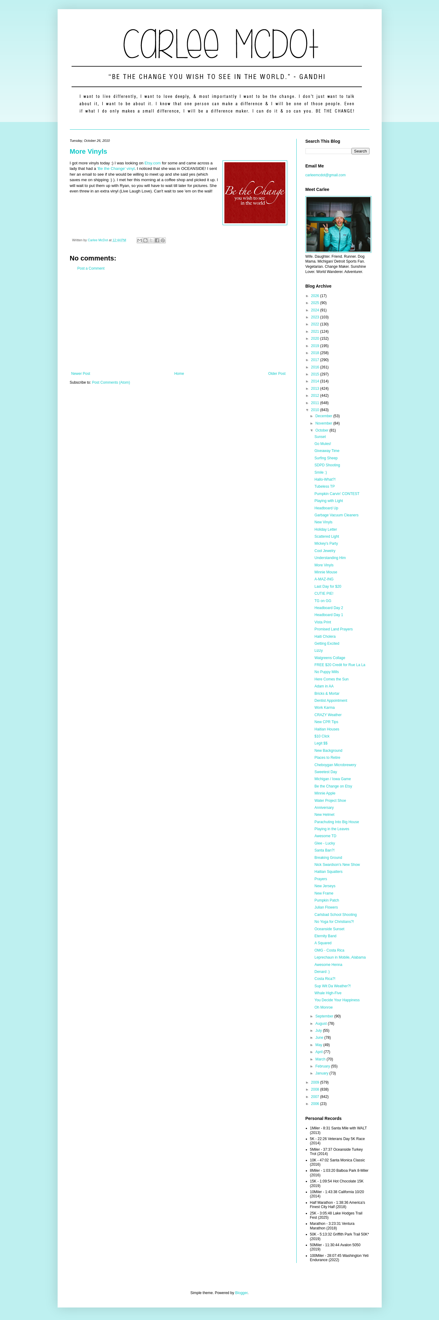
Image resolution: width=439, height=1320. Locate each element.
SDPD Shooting (327, 465)
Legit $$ (320, 743)
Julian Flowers (326, 907)
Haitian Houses (326, 729)
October (322, 430)
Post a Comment (91, 268)
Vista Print (322, 622)
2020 (315, 338)
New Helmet (324, 814)
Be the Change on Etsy (333, 786)
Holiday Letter (325, 529)
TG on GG (322, 601)
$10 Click (321, 736)
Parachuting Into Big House (336, 822)
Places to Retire (327, 757)
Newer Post (80, 373)
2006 (315, 1104)
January (322, 1073)
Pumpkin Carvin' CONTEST (336, 494)
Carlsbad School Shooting (335, 915)
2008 (315, 1089)
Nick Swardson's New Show (337, 865)
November (324, 423)
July (319, 1030)
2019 (315, 346)
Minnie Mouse (325, 572)
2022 (315, 324)
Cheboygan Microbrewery (335, 765)
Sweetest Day (325, 772)
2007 (315, 1097)
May (319, 1045)
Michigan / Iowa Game (332, 779)
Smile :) (320, 472)
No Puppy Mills (326, 672)
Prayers (320, 879)
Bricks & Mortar (326, 693)
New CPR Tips (326, 722)
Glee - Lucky (324, 843)
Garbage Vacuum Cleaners (336, 515)
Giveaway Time (326, 451)
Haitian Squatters (328, 872)
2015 (315, 374)
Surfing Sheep (325, 458)
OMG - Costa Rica (329, 950)
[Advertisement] (178, 321)
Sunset (320, 437)
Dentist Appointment (330, 700)
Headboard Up (326, 508)
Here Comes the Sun (331, 679)
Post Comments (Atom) (111, 382)
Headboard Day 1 (328, 615)
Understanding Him (330, 558)
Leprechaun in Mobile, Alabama (340, 957)
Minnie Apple (324, 793)
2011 (315, 403)
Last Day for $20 (327, 586)
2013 (315, 388)
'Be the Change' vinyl (116, 168)
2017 (315, 360)
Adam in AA (324, 686)
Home (179, 373)
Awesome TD (325, 836)
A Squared (322, 943)
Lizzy (318, 650)
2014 (315, 381)
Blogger (241, 1293)
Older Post (277, 373)
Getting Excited (326, 643)
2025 (315, 303)
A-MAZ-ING (324, 579)
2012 (315, 395)
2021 (315, 331)
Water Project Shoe (330, 800)
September (324, 1016)
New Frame (323, 893)
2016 (315, 367)
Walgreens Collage (329, 658)
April (319, 1052)
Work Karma (324, 707)
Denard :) (322, 972)
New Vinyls (323, 522)
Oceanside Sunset (329, 929)
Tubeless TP (324, 486)
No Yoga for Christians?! (334, 922)
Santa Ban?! (324, 850)
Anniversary (324, 807)
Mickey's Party (326, 543)
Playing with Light (328, 501)
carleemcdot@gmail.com (325, 175)
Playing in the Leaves (331, 829)
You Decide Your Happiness (336, 1000)
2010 (315, 410)
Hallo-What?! (324, 479)
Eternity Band (325, 936)
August (321, 1023)
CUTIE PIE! (323, 593)
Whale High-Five (327, 993)
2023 (315, 317)
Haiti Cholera (324, 636)
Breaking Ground (328, 857)
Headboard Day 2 (328, 608)
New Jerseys (324, 886)
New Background (328, 750)
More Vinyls (88, 151)
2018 (315, 353)
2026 (315, 296)
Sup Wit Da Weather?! (332, 986)
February (323, 1066)
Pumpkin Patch (326, 900)
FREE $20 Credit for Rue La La (339, 665)
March (321, 1059)
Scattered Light (326, 536)
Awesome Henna (328, 965)
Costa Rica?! (324, 979)
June (319, 1037)
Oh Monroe (323, 1007)
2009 (315, 1082)
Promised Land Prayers (333, 629)
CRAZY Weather (327, 715)
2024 (315, 310)
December (324, 416)
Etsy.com (153, 163)
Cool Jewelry (324, 551)
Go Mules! (322, 444)
